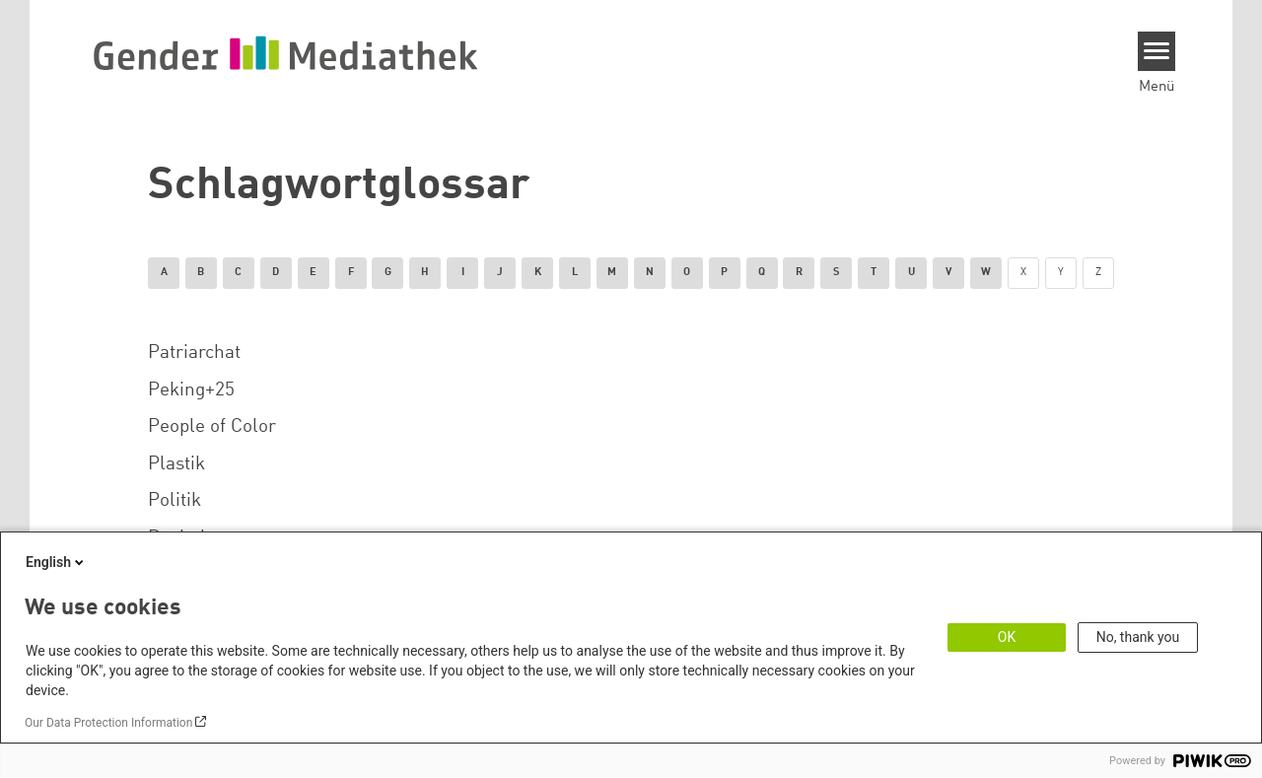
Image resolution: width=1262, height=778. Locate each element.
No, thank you (1138, 637)
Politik (174, 501)
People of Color (212, 427)
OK (1007, 637)
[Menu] (1157, 51)
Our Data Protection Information (108, 723)
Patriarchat (194, 353)
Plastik (176, 464)
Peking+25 (191, 390)
